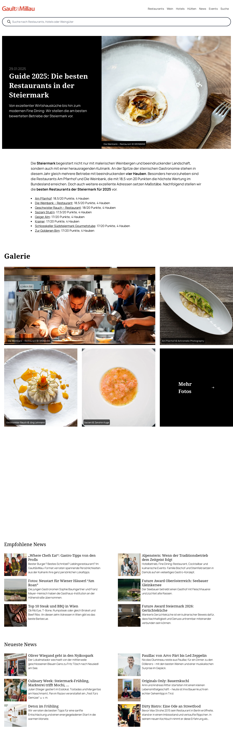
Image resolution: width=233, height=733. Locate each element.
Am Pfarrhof (43, 198)
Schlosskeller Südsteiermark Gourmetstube (65, 226)
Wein (170, 9)
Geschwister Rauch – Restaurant (58, 207)
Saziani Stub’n (45, 212)
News (202, 9)
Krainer (40, 221)
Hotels (180, 9)
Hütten (191, 9)
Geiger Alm (42, 217)
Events (213, 9)
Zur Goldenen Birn (47, 230)
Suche (224, 9)
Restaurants (156, 9)
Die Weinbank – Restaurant (54, 203)
